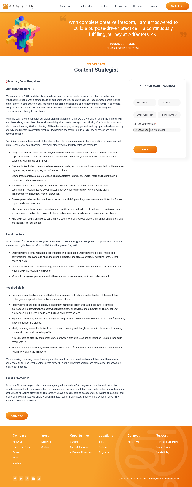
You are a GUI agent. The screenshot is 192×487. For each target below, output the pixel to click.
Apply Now (17, 415)
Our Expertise (86, 6)
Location (152, 6)
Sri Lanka (103, 447)
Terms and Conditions (167, 442)
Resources (121, 6)
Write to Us (177, 6)
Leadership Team (22, 447)
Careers (137, 6)
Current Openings (79, 447)
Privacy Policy (163, 447)
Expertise (46, 442)
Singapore (104, 452)
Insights (17, 463)
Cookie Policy (163, 452)
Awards (17, 452)
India (101, 442)
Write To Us (133, 442)
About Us (65, 6)
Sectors (104, 6)
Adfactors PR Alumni (81, 452)
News (15, 457)
